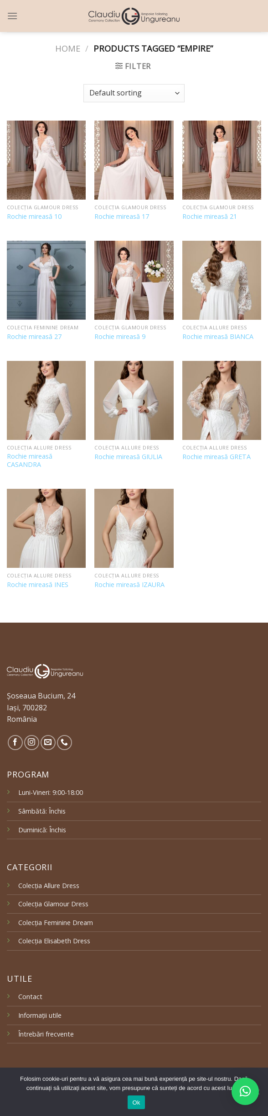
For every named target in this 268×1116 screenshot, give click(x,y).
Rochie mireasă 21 (209, 216)
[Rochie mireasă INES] (46, 528)
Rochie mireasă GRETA (216, 457)
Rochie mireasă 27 (34, 337)
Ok (136, 1102)
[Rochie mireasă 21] (221, 160)
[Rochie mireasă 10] (46, 160)
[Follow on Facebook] (15, 742)
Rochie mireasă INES (37, 585)
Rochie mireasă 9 (119, 337)
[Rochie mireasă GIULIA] (133, 400)
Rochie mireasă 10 (34, 216)
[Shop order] (134, 93)
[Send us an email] (48, 742)
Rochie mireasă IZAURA (129, 585)
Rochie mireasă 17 (121, 216)
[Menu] (12, 16)
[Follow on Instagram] (31, 742)
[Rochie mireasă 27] (46, 280)
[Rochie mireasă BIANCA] (221, 280)
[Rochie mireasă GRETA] (221, 400)
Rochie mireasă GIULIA (128, 457)
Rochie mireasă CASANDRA (29, 460)
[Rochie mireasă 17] (133, 160)
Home (67, 48)
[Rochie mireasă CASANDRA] (46, 400)
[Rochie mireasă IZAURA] (133, 528)
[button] (245, 1091)
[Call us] (64, 742)
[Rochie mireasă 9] (133, 280)
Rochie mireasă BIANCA (217, 337)
